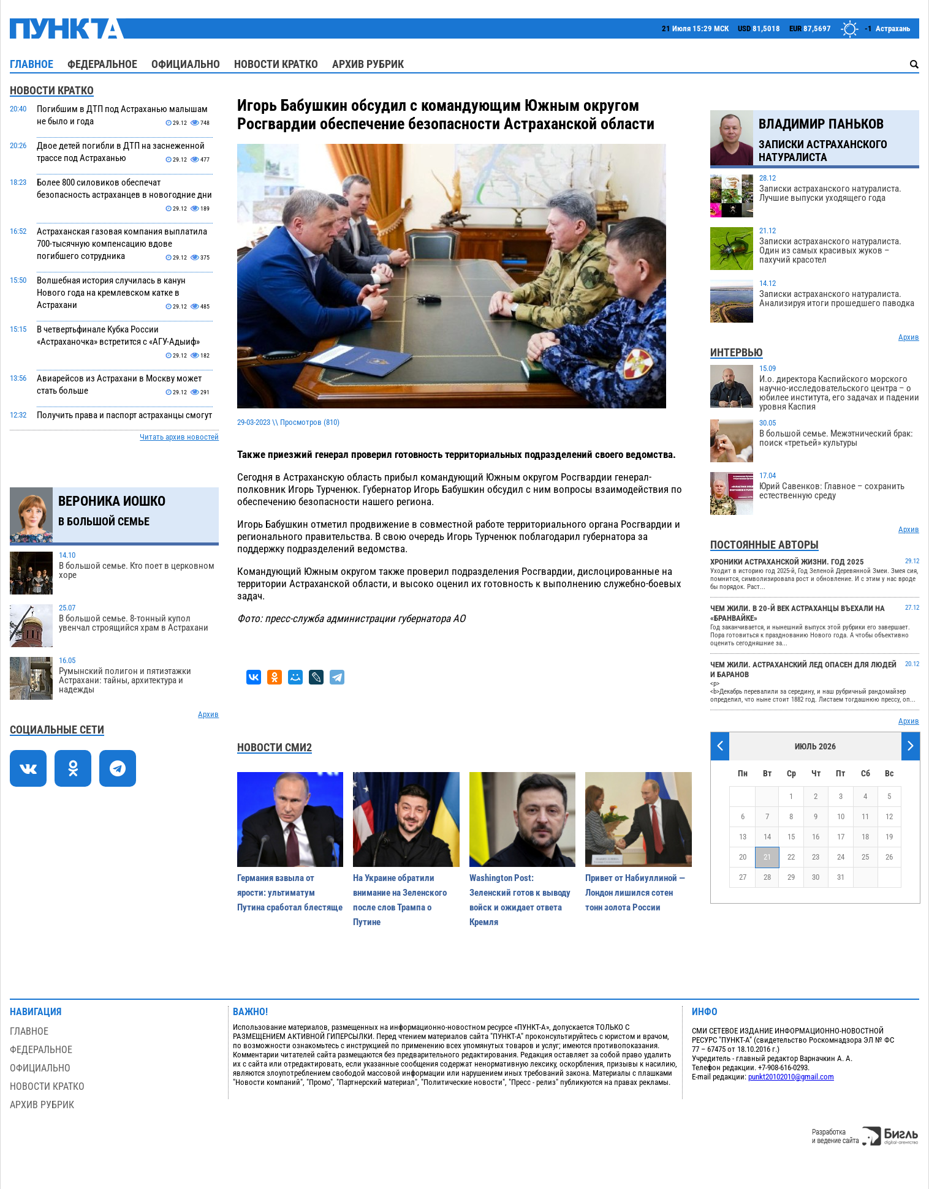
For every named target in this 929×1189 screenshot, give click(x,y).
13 (742, 836)
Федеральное (102, 64)
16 (815, 836)
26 (889, 856)
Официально (185, 64)
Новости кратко (276, 64)
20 (742, 856)
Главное (31, 64)
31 (840, 877)
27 (742, 877)
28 (767, 877)
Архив (208, 714)
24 (840, 856)
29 (791, 877)
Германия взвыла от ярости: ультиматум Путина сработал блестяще (290, 892)
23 (815, 856)
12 (889, 816)
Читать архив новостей (179, 436)
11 (865, 816)
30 (815, 877)
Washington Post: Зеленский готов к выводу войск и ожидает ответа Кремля (520, 900)
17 (840, 836)
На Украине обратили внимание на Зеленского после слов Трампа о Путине (400, 900)
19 (889, 836)
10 (840, 816)
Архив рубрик (368, 64)
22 (791, 856)
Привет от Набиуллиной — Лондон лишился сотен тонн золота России (635, 892)
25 (865, 856)
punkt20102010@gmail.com (791, 1076)
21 (767, 856)
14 (767, 836)
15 (791, 836)
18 (865, 836)
